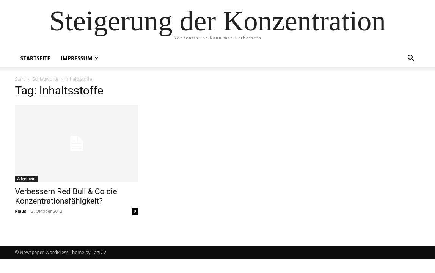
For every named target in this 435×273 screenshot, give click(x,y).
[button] (411, 59)
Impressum (76, 58)
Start (20, 79)
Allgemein (26, 178)
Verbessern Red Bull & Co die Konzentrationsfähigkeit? (66, 196)
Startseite (35, 58)
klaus (21, 211)
